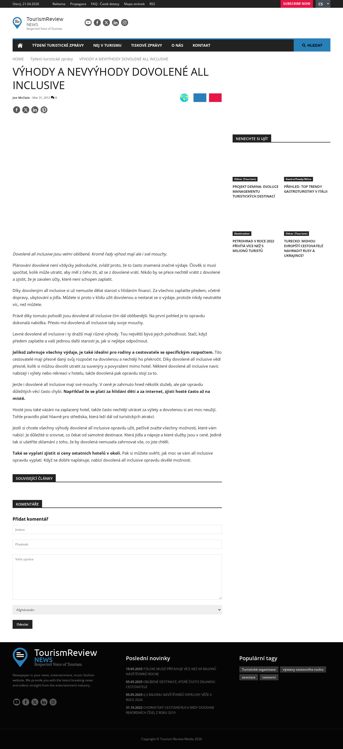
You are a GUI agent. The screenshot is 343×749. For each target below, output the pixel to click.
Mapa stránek (134, 4)
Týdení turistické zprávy (58, 45)
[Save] (44, 110)
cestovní (269, 677)
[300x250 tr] (281, 90)
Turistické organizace (259, 669)
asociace (248, 677)
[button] (323, 4)
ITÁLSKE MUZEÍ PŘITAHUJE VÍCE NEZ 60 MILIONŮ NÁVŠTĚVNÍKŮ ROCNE (171, 671)
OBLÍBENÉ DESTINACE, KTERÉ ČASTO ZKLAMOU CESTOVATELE (170, 684)
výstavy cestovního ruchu (303, 669)
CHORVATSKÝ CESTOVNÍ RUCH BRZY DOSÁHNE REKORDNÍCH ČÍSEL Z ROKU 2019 (170, 710)
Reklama (59, 4)
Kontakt (201, 45)
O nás (177, 45)
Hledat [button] (312, 45)
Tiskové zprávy (146, 45)
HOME (18, 58)
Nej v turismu (107, 45)
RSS (152, 4)
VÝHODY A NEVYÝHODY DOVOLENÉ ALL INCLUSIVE (123, 58)
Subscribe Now (296, 3)
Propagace (78, 4)
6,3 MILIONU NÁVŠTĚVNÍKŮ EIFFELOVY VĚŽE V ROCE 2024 (169, 697)
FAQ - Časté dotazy (105, 4)
